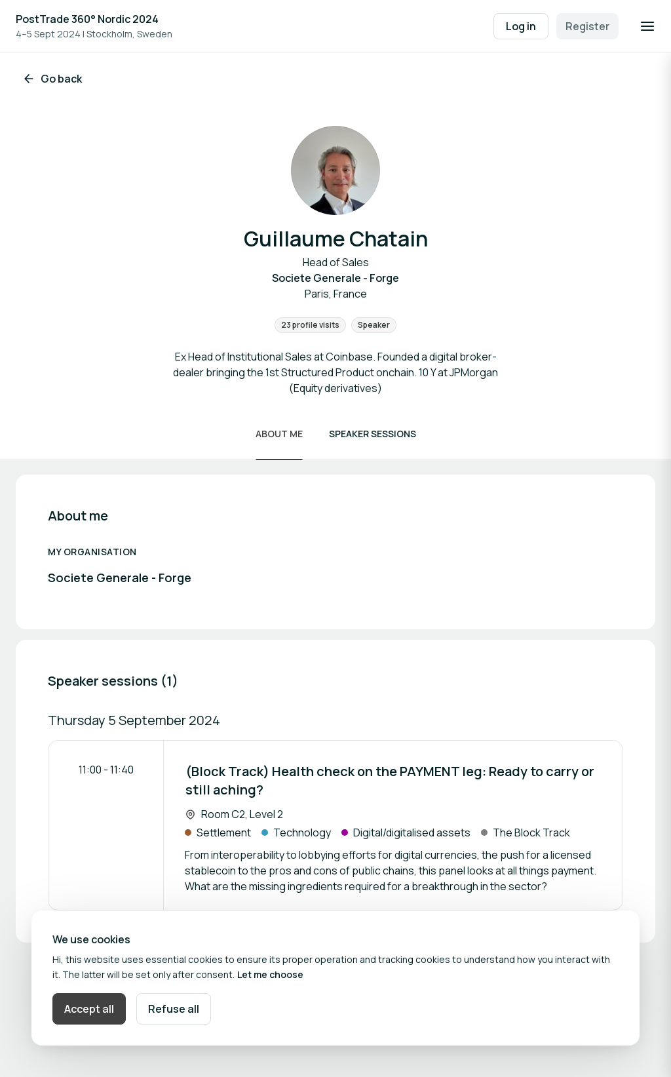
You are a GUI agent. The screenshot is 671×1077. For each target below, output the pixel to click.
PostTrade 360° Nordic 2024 (87, 19)
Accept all (89, 1009)
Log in (521, 26)
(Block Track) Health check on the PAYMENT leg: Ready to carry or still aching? (389, 780)
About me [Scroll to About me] (279, 433)
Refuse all (173, 1009)
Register (587, 26)
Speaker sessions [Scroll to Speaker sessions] (372, 433)
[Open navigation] (647, 26)
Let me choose (270, 974)
